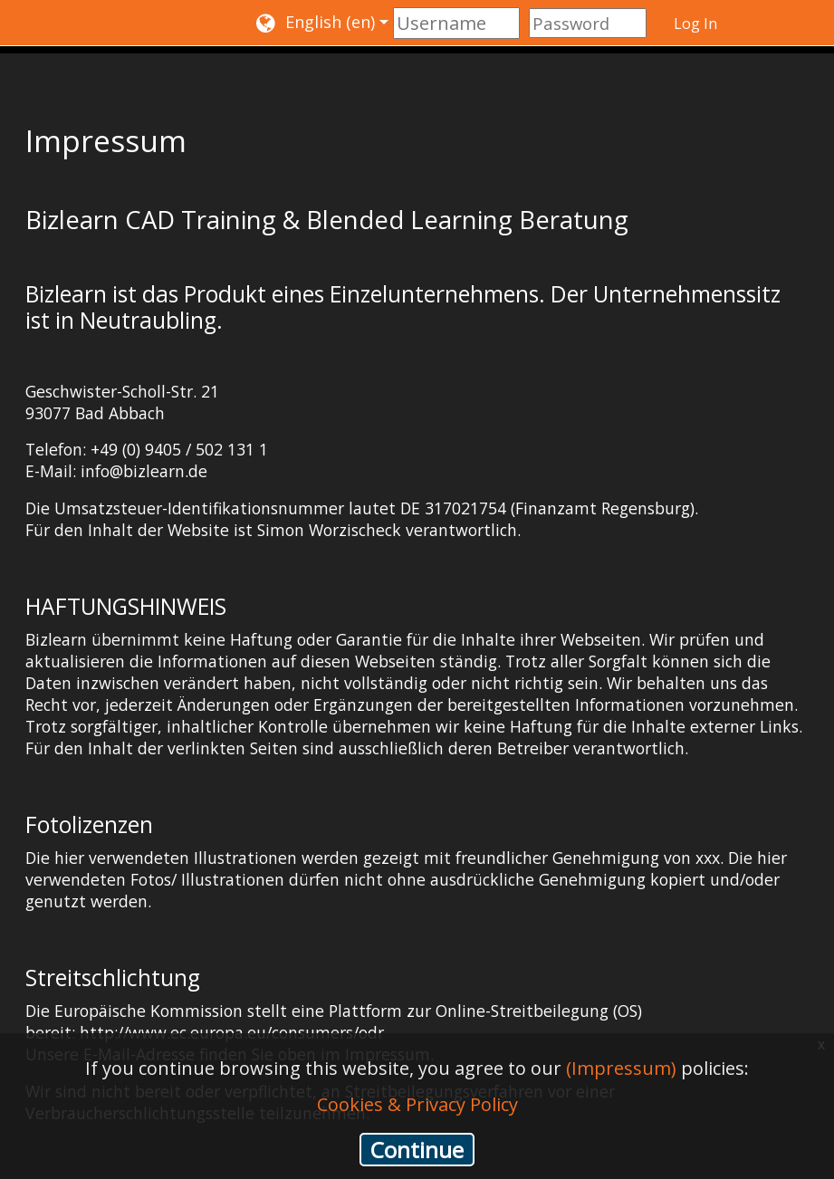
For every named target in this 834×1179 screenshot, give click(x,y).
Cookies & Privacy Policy (417, 1104)
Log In (695, 24)
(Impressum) (621, 1068)
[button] (322, 22)
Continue (417, 1150)
